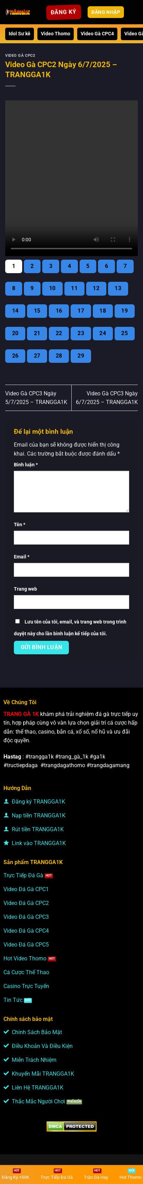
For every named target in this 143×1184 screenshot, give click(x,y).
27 (37, 356)
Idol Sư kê (19, 34)
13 (118, 288)
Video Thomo (55, 34)
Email (21, 557)
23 (81, 333)
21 (37, 333)
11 (74, 288)
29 (81, 356)
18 (102, 311)
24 (102, 333)
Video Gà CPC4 (97, 34)
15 (37, 311)
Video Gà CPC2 (20, 55)
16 (59, 311)
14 (15, 311)
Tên (19, 525)
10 (52, 288)
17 (81, 311)
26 (15, 356)
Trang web (25, 589)
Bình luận (26, 465)
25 (124, 333)
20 (15, 333)
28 (59, 356)
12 (96, 288)
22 (59, 333)
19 (124, 311)
